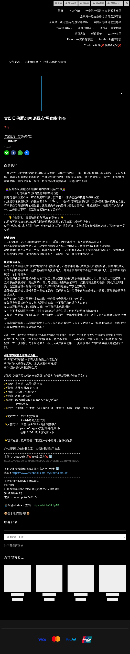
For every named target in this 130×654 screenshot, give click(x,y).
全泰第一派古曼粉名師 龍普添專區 (100, 16)
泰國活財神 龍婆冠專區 (107, 22)
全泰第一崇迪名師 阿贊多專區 (103, 10)
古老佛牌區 (64, 28)
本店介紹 (74, 10)
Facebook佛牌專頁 (110, 39)
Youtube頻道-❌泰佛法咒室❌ (102, 45)
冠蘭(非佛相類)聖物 (54, 62)
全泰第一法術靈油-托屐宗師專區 (68, 22)
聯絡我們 (96, 33)
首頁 (60, 10)
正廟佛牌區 (86, 28)
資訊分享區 (114, 33)
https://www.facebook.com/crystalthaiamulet (40, 473)
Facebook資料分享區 (80, 39)
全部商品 (14, 62)
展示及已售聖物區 (110, 28)
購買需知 (80, 33)
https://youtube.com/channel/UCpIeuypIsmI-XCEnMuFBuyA (41, 461)
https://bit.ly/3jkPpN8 (46, 505)
